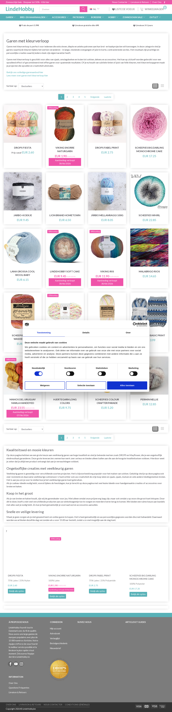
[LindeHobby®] (20, 8)
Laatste (107, 96)
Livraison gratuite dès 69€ (87, 25)
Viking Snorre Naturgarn (64, 149)
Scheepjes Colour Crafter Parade (107, 401)
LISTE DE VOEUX (123, 9)
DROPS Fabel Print (107, 147)
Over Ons (156, 2)
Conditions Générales (77, 704)
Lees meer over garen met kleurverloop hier (27, 75)
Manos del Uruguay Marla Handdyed (23, 401)
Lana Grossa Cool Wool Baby (22, 273)
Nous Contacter (120, 2)
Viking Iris (107, 271)
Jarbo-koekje (23, 215)
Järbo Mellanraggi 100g (107, 215)
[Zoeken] (84, 9)
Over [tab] (128, 332)
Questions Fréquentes (19, 688)
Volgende (94, 96)
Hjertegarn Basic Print (149, 335)
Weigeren (45, 385)
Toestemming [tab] (44, 332)
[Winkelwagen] (153, 9)
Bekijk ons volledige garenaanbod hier (24, 72)
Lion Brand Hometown (64, 215)
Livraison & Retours (139, 2)
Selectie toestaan (86, 385)
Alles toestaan (127, 385)
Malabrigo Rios (149, 271)
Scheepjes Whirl (149, 215)
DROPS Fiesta (22, 147)
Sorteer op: (11, 85)
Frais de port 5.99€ (30, 25)
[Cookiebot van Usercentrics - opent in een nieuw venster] (135, 324)
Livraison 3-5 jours (144, 25)
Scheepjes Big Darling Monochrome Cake (149, 149)
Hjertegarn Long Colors (65, 401)
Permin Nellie (149, 399)
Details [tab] (86, 332)
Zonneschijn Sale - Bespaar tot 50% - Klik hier (27, 2)
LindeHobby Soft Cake (65, 271)
